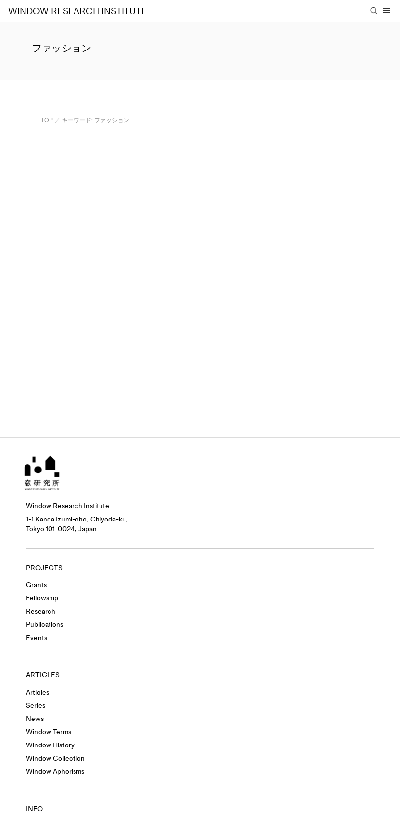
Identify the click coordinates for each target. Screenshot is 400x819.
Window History (50, 745)
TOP (47, 120)
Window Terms (48, 732)
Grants (36, 585)
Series (35, 705)
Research (40, 611)
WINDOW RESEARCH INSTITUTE (77, 11)
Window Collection (55, 758)
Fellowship (42, 598)
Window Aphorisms (55, 772)
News (35, 719)
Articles (37, 692)
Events (36, 638)
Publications (44, 624)
